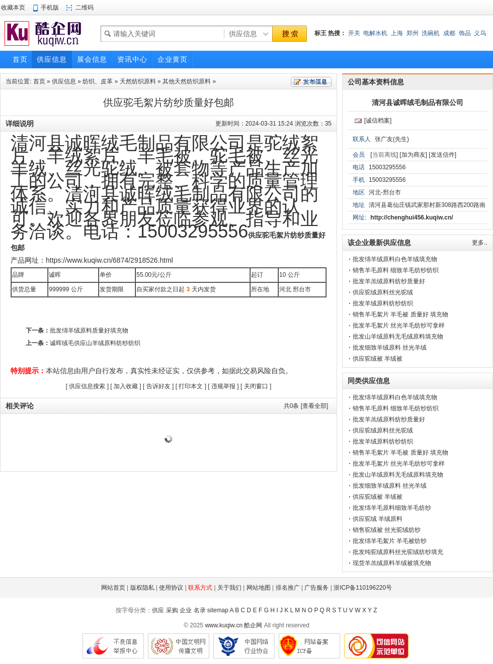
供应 (158, 610)
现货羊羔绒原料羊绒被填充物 (392, 563)
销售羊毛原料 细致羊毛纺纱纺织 (396, 270)
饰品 (465, 33)
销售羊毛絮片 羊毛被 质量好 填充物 (400, 314)
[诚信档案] (378, 120)
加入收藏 (126, 386)
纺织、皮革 (98, 81)
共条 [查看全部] (306, 405)
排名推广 (288, 587)
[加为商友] (413, 154)
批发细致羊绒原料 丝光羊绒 (390, 347)
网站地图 (259, 587)
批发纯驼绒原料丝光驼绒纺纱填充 (398, 552)
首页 (39, 81)
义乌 (480, 33)
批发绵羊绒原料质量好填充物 (89, 330)
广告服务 (316, 587)
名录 (200, 610)
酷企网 (253, 625)
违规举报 (223, 386)
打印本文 (191, 386)
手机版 (50, 7)
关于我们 (229, 587)
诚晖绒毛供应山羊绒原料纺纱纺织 (95, 343)
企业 (186, 610)
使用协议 (171, 587)
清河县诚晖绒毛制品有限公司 (417, 102)
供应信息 (64, 81)
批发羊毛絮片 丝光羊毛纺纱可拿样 (399, 325)
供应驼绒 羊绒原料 (377, 518)
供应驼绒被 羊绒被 (377, 358)
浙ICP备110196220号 (363, 587)
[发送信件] (442, 154)
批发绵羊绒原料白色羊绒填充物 (395, 259)
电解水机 (375, 33)
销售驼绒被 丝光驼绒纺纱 (387, 529)
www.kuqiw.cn (223, 625)
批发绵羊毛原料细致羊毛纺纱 (392, 507)
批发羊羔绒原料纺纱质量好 (389, 281)
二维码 (84, 7)
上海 (397, 33)
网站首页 (113, 587)
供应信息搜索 (87, 386)
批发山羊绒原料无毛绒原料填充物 (398, 336)
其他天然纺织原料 (186, 81)
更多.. (479, 242)
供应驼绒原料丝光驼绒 (383, 292)
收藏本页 (13, 7)
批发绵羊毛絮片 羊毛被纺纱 (390, 540)
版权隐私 (142, 587)
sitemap (217, 610)
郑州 (412, 33)
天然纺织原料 (138, 81)
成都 (449, 33)
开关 (354, 33)
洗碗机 (431, 33)
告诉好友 (158, 386)
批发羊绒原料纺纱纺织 (383, 303)
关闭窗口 (256, 386)
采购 (172, 610)
